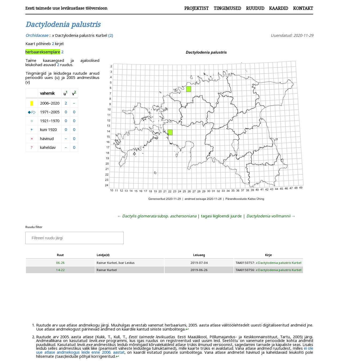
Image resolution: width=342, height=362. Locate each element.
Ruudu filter (33, 227)
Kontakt (303, 8)
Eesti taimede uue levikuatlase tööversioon (66, 8)
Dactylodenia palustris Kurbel (278, 263)
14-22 (60, 270)
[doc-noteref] (67, 93)
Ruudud (255, 8)
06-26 (60, 263)
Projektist (196, 8)
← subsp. (157, 215)
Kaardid (278, 8)
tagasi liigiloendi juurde (221, 215)
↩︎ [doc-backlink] (187, 329)
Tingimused (227, 8)
